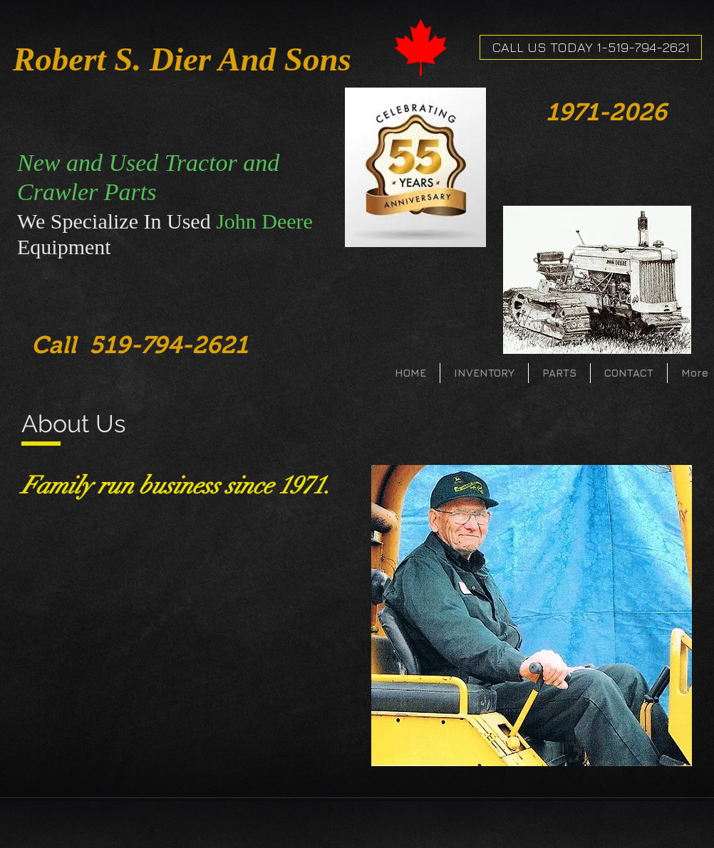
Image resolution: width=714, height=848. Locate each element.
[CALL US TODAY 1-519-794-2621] (591, 47)
